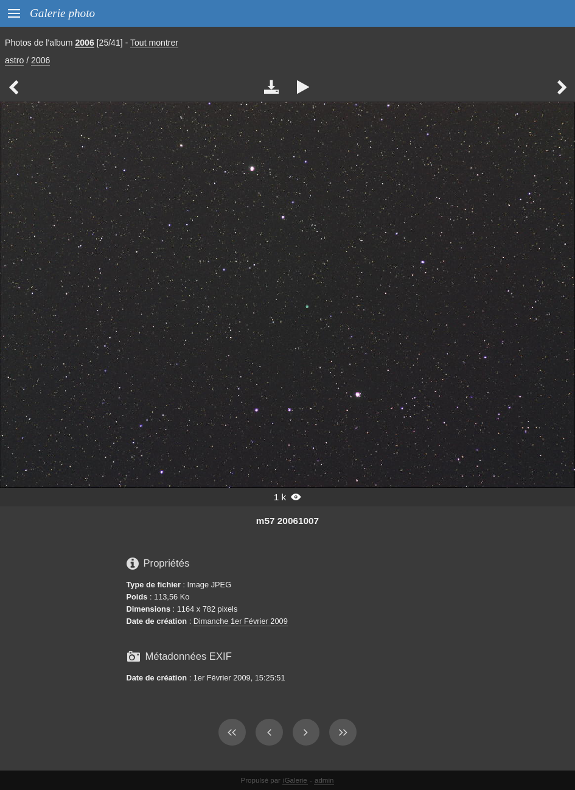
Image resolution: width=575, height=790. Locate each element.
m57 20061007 (287, 521)
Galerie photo (62, 13)
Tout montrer (154, 42)
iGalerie (295, 780)
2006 (84, 42)
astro (14, 60)
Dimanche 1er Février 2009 (240, 621)
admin (324, 780)
